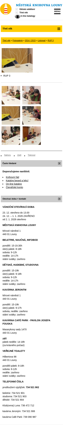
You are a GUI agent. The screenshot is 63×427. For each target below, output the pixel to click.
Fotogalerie (18, 40)
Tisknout (31, 155)
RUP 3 (51, 40)
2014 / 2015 (30, 40)
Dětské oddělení (27, 9)
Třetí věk (23, 12)
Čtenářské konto (14, 187)
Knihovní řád (12, 177)
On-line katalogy (27, 16)
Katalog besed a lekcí (17, 180)
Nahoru (7, 155)
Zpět (19, 155)
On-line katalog (14, 184)
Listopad (41, 40)
